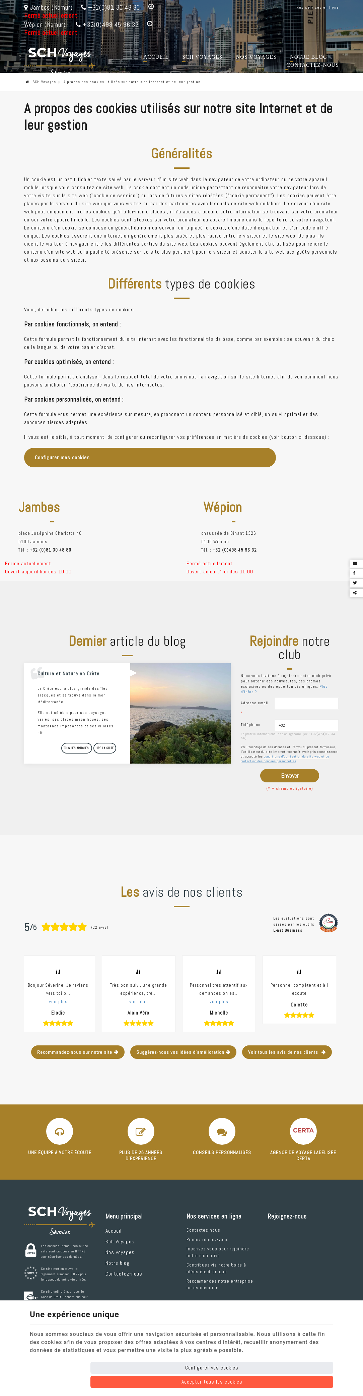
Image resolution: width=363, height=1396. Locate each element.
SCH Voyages (41, 82)
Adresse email (255, 708)
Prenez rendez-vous (208, 1239)
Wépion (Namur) (45, 25)
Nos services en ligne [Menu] (214, 1216)
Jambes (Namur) (48, 8)
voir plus (58, 1001)
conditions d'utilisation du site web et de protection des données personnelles (285, 758)
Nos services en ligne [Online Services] (317, 7)
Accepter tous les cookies (212, 1381)
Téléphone (251, 724)
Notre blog (308, 57)
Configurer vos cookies (211, 1367)
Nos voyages (256, 57)
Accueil (156, 57)
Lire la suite (105, 748)
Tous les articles (77, 748)
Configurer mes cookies (62, 457)
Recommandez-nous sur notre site (74, 1052)
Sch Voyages (202, 57)
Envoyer (290, 775)
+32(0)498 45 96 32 (107, 25)
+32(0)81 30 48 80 (110, 8)
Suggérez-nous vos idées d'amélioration (180, 1052)
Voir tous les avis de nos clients (283, 1052)
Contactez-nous (312, 65)
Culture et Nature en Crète (68, 673)
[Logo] (59, 62)
